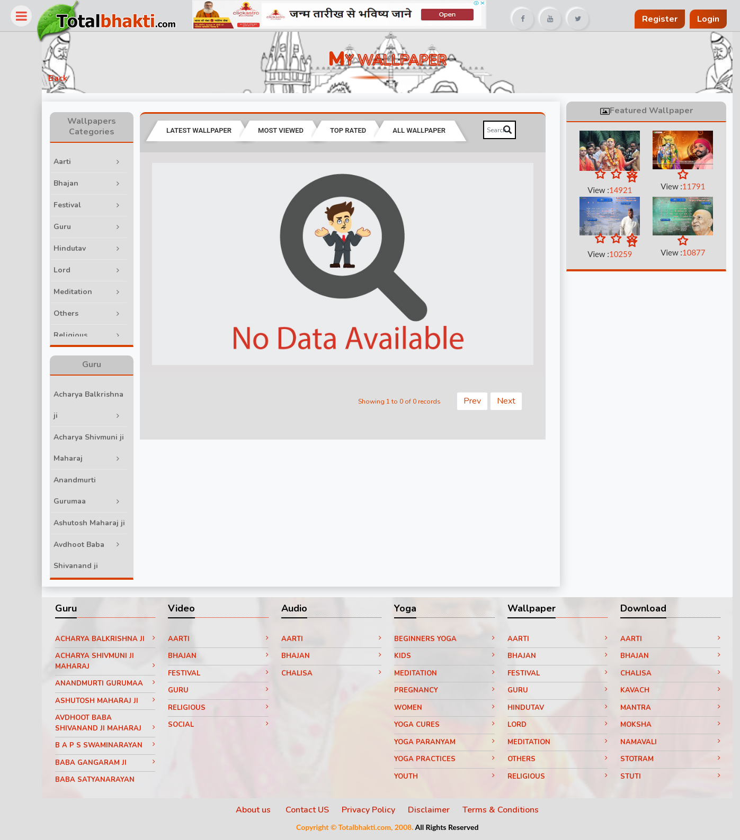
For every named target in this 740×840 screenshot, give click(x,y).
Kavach (670, 692)
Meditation (101, 290)
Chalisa (337, 675)
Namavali (670, 743)
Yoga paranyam (448, 743)
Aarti (101, 160)
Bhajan (101, 182)
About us (259, 812)
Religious (101, 334)
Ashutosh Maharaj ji (101, 528)
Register (659, 19)
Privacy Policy (373, 812)
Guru (101, 225)
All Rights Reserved (452, 829)
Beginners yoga (448, 640)
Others (101, 312)
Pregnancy (448, 692)
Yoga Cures (448, 727)
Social (226, 727)
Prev (474, 399)
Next (508, 399)
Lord (101, 269)
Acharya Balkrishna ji (101, 407)
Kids (448, 658)
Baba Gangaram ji (115, 764)
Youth (448, 778)
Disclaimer (434, 812)
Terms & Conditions (506, 812)
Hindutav (101, 247)
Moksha (670, 727)
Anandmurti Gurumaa (101, 492)
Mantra (670, 709)
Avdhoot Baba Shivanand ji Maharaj (101, 568)
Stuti (670, 778)
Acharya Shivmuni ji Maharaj (101, 449)
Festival (101, 204)
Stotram (670, 761)
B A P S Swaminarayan (115, 747)
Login (708, 19)
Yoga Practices (448, 761)
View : (611, 190)
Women (448, 709)
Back (68, 80)
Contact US (312, 812)
